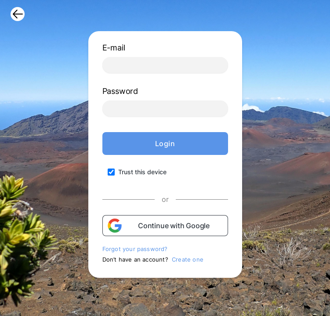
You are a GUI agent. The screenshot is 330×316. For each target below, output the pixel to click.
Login (165, 143)
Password (120, 91)
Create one (187, 259)
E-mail (113, 47)
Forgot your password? (135, 248)
